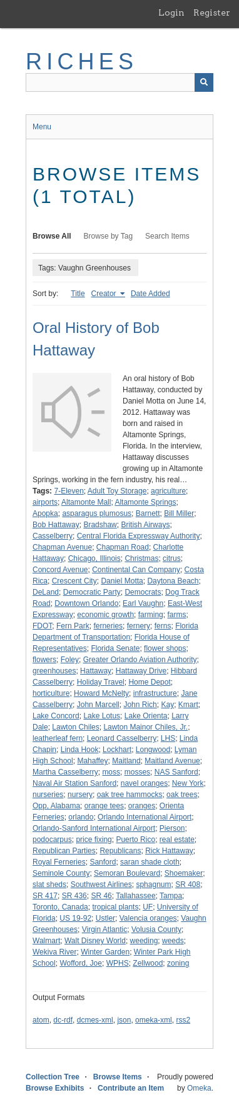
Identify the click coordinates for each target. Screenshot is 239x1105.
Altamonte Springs (145, 502)
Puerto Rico (135, 839)
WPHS (117, 963)
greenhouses (54, 670)
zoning (178, 963)
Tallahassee (135, 895)
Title (77, 293)
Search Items (167, 236)
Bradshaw (99, 524)
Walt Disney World (95, 940)
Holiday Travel (101, 682)
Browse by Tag (108, 236)
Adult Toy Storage (117, 491)
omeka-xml (153, 1020)
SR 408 (187, 884)
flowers (44, 659)
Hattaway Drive (141, 670)
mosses (137, 772)
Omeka (199, 1088)
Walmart (46, 940)
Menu (42, 126)
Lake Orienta (146, 715)
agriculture (168, 491)
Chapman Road (122, 547)
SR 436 (74, 895)
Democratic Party (92, 592)
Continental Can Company (136, 569)
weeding (144, 940)
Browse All (52, 236)
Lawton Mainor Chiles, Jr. (145, 727)
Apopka (45, 513)
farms (176, 614)
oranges (141, 805)
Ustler (105, 918)
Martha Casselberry (65, 772)
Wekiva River (54, 952)
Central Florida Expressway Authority (138, 536)
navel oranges (144, 783)
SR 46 (101, 895)
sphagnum (153, 884)
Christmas (141, 558)
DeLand (46, 592)
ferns (163, 626)
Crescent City (74, 581)
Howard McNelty (101, 693)
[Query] (119, 82)
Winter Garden (105, 952)
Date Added (150, 293)
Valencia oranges (148, 918)
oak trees (181, 794)
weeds (173, 940)
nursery (80, 794)
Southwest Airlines (101, 884)
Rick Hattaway (169, 850)
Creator (104, 293)
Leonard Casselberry (121, 738)
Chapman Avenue (62, 547)
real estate (177, 839)
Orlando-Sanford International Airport (94, 828)
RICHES (82, 61)
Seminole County (61, 873)
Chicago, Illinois (94, 558)
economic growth (105, 614)
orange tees (104, 805)
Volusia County (156, 929)
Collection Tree (52, 1077)
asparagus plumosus (96, 513)
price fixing (93, 839)
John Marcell (98, 704)
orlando (80, 817)
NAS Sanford (176, 772)
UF (148, 907)
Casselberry (53, 536)
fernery (138, 626)
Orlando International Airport (144, 817)
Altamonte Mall (86, 502)
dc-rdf (63, 1020)
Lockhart (117, 749)
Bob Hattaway (56, 524)
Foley (70, 659)
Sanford (102, 862)
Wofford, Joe (80, 963)
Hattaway (95, 670)
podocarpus (52, 839)
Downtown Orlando (86, 603)
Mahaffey (92, 760)
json (124, 1020)
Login (171, 12)
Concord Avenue (60, 569)
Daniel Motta (122, 581)
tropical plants (115, 907)
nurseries (48, 794)
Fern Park (72, 626)
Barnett (148, 513)
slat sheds (49, 884)
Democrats (143, 592)
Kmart (188, 704)
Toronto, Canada (60, 907)
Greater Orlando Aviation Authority (140, 659)
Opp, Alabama (56, 805)
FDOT (42, 626)
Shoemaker (184, 873)
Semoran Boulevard (127, 873)
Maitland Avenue (172, 760)
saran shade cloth (150, 862)
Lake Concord (56, 715)
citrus (172, 558)
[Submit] (204, 82)
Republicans (120, 850)
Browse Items (117, 1077)
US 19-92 (75, 918)
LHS (168, 738)
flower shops (165, 648)
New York (188, 783)
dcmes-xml (95, 1020)
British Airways (145, 524)
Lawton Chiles (75, 727)
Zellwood (148, 963)
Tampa (171, 895)
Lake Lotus (101, 715)
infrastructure (155, 693)
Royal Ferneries (59, 862)
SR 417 (45, 895)
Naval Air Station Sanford (74, 783)
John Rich (139, 704)
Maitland (126, 760)
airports (45, 502)
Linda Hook (80, 749)
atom (41, 1020)
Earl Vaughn (143, 603)
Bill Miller (179, 513)
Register (211, 12)
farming (150, 614)
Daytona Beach (172, 581)
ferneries (108, 626)
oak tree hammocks (130, 794)
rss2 (183, 1020)
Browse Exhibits (55, 1088)
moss (111, 772)
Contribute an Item (131, 1088)
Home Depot (149, 682)
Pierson (172, 828)
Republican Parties (64, 850)
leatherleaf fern (58, 738)
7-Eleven (68, 491)
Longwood (153, 749)
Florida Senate (115, 648)
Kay (167, 704)
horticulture (51, 693)
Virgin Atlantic (105, 929)
